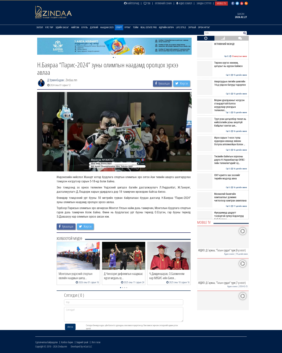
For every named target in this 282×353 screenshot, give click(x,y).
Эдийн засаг (62, 27)
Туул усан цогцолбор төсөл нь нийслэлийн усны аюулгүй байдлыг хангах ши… (222, 122)
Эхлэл (39, 27)
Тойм (135, 27)
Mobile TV (221, 3)
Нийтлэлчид (131, 3)
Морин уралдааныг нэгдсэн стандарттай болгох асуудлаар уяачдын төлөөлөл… (222, 105)
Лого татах (96, 342)
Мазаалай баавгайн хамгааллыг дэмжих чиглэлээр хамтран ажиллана (222, 197)
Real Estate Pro (149, 27)
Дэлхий (94, 27)
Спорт (119, 27)
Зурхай (192, 27)
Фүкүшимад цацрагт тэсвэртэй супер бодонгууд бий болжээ (222, 216)
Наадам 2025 (107, 27)
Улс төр (49, 27)
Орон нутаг (204, 27)
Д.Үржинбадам (55, 80)
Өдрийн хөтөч (166, 27)
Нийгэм (75, 27)
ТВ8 (147, 3)
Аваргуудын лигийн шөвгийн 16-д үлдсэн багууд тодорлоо (222, 83)
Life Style (181, 27)
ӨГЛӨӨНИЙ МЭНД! (222, 44)
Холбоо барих (67, 342)
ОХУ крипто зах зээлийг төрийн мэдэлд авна (222, 176)
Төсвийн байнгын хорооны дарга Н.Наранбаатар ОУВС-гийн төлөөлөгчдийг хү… (222, 160)
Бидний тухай (82, 342)
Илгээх (70, 327)
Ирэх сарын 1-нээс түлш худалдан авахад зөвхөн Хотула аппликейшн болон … (222, 141)
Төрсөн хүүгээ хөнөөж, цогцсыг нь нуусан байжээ (222, 64)
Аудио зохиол (184, 3)
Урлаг (127, 27)
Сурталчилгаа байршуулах (46, 342)
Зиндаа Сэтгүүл (204, 3)
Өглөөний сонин (163, 3)
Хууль (84, 27)
